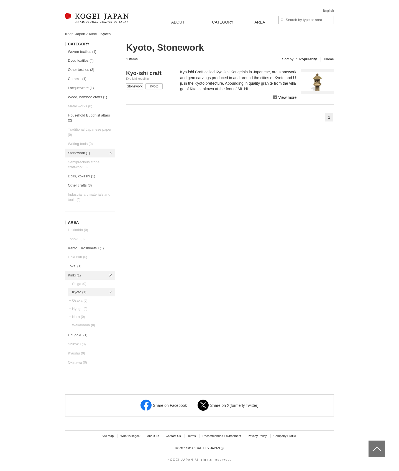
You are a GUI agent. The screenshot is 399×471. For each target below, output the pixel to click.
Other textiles (81, 70)
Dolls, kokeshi (81, 176)
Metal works (80, 106)
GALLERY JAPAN (210, 448)
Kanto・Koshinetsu (86, 248)
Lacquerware (81, 88)
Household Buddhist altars (89, 118)
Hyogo (80, 309)
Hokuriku (77, 257)
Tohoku (76, 239)
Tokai (74, 266)
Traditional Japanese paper (89, 132)
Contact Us (173, 436)
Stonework (79, 153)
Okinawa (77, 362)
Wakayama (83, 325)
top (371, 442)
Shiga (79, 284)
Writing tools (80, 144)
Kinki (93, 34)
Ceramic (77, 79)
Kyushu (76, 353)
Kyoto (79, 292)
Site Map (108, 436)
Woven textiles (82, 52)
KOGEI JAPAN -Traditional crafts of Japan (97, 19)
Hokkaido (78, 230)
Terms (192, 436)
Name (329, 59)
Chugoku (77, 335)
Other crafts (80, 185)
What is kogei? (130, 436)
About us (153, 436)
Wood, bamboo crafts (87, 97)
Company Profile (284, 436)
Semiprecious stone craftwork (83, 164)
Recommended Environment (222, 436)
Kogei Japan (75, 34)
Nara (78, 317)
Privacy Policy (257, 436)
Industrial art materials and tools (89, 197)
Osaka (80, 300)
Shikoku (77, 344)
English (328, 10)
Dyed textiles (81, 60)
